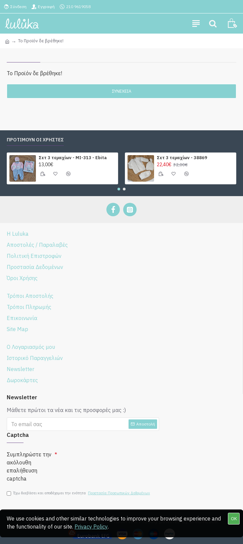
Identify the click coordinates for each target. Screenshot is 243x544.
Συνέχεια (121, 91)
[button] (118, 189)
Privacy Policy (91, 526)
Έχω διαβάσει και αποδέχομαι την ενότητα (79, 493)
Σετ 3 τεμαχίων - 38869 (182, 158)
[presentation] (108, 461)
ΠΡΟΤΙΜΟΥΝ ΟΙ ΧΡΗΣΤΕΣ (35, 140)
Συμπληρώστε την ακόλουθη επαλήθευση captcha (29, 466)
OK (234, 519)
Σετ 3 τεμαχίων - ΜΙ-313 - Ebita (73, 158)
